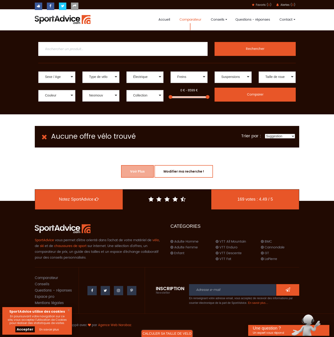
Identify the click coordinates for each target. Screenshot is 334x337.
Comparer (255, 94)
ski (42, 246)
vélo (155, 240)
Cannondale (273, 247)
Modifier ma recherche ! (184, 171)
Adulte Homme (184, 241)
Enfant (177, 253)
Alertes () (285, 5)
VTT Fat (223, 259)
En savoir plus (49, 329)
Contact (286, 19)
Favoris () (262, 5)
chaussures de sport (70, 246)
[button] (56, 77)
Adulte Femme (184, 247)
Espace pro (44, 297)
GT (265, 253)
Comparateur (190, 19)
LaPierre (269, 259)
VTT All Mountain (231, 241)
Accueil (164, 19)
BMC (266, 241)
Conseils (218, 19)
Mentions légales (49, 303)
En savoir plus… (258, 303)
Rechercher (255, 48)
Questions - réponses (252, 19)
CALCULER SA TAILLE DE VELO (167, 333)
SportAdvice (44, 240)
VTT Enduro (227, 247)
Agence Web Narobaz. (115, 325)
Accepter (25, 329)
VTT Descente (229, 253)
